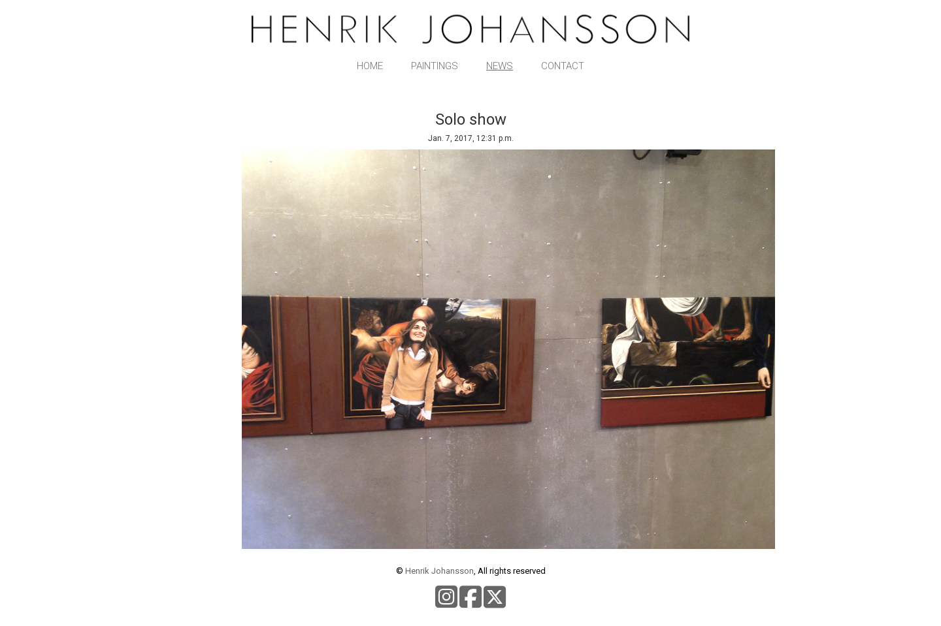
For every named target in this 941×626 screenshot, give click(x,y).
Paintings (434, 66)
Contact (562, 66)
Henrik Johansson (439, 571)
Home (370, 66)
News (499, 66)
